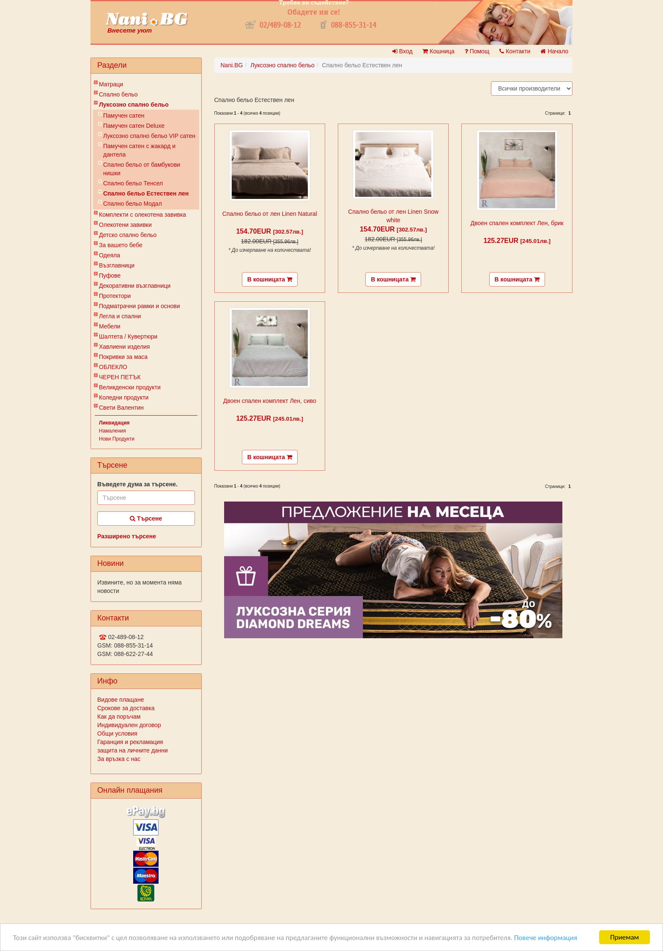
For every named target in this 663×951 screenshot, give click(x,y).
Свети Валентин (121, 407)
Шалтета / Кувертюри (128, 336)
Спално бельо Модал (132, 203)
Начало (554, 51)
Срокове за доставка (125, 708)
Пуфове (110, 275)
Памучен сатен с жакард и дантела (139, 150)
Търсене (146, 518)
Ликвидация (114, 423)
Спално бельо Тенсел (133, 183)
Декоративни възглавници (134, 285)
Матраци (111, 84)
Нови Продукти (116, 439)
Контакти (514, 51)
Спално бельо (118, 94)
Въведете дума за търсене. (137, 484)
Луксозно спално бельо (134, 104)
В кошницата (269, 279)
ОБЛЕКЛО (113, 367)
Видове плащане (120, 699)
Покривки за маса (123, 356)
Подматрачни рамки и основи (139, 306)
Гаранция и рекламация (130, 742)
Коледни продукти (123, 397)
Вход (402, 51)
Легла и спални (120, 316)
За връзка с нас (118, 758)
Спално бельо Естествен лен (146, 193)
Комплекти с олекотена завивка (142, 214)
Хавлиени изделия (124, 346)
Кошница (438, 51)
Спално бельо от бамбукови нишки (141, 168)
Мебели (110, 326)
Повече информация (545, 938)
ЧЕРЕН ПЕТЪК (120, 377)
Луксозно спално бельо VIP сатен (149, 135)
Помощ (477, 51)
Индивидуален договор (129, 725)
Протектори (115, 295)
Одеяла (109, 255)
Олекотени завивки (125, 224)
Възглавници (116, 265)
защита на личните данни (132, 750)
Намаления (112, 431)
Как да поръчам (118, 716)
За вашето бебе (120, 245)
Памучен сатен (124, 115)
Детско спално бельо (127, 235)
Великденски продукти (130, 387)
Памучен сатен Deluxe (133, 125)
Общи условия (117, 733)
